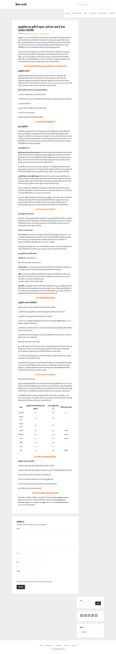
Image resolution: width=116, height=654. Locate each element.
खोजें (81, 600)
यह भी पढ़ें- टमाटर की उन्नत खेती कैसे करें (45, 457)
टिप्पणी (18, 529)
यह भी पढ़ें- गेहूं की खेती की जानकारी (45, 298)
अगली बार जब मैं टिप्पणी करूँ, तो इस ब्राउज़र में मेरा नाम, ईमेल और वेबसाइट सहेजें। (34, 582)
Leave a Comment (45, 33)
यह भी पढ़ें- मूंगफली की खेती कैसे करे (45, 122)
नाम (18, 553)
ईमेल (18, 562)
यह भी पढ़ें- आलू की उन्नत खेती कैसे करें (45, 209)
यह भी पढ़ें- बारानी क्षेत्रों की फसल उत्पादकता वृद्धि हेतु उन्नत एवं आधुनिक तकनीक (45, 66)
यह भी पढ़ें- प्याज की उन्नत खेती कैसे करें (45, 374)
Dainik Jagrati (21, 4)
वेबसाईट (18, 571)
